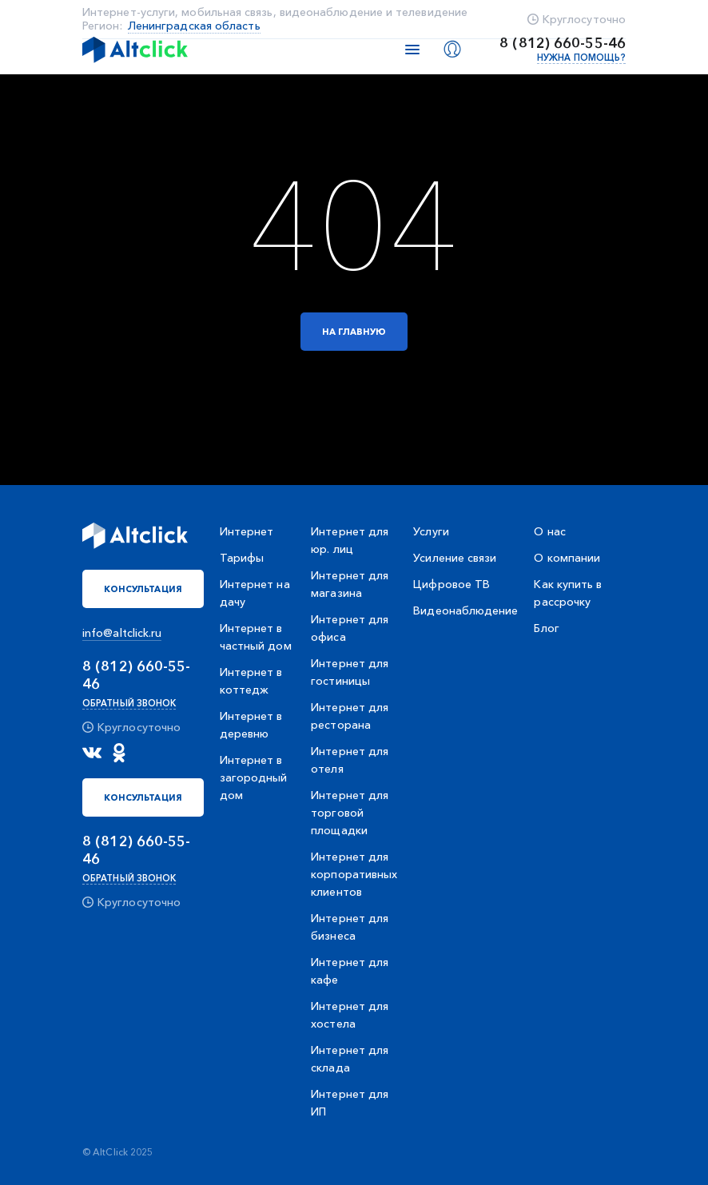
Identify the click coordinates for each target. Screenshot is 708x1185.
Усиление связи (454, 558)
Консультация (143, 588)
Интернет (247, 531)
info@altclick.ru (121, 633)
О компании (567, 558)
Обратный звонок (129, 703)
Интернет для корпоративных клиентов (354, 874)
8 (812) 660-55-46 (562, 43)
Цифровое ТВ (451, 584)
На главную (354, 331)
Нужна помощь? (581, 57)
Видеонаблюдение (465, 610)
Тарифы (242, 558)
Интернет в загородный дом (254, 777)
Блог (546, 628)
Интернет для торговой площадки (349, 812)
